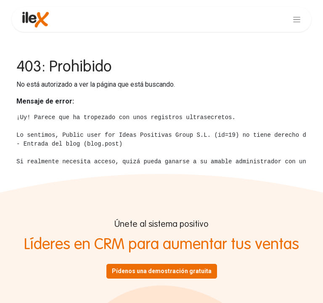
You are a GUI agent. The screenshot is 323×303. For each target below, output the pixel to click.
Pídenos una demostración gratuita (162, 271)
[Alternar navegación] (297, 19)
